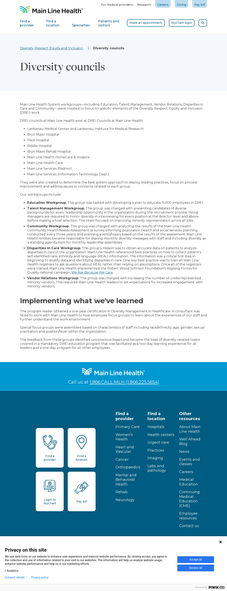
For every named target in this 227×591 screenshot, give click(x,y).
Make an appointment (145, 23)
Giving (181, 4)
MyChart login (181, 23)
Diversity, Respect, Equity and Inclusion (51, 48)
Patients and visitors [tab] (108, 23)
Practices (155, 450)
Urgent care (158, 442)
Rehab (122, 492)
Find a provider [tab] (27, 23)
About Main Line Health (190, 429)
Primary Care (128, 427)
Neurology (125, 500)
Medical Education (188, 481)
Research (144, 4)
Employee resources (188, 515)
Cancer (122, 459)
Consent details (15, 577)
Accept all (195, 559)
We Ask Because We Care (92, 272)
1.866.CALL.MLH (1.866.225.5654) (124, 382)
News (184, 451)
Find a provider (125, 416)
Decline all (195, 567)
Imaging (155, 458)
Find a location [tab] (53, 23)
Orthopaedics (128, 467)
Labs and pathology (156, 468)
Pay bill (199, 4)
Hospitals (155, 427)
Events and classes (189, 461)
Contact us (189, 526)
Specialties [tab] (81, 25)
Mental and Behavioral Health (126, 479)
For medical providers (117, 4)
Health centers (160, 434)
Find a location (156, 416)
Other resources (189, 416)
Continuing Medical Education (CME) (189, 499)
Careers (163, 4)
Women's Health (124, 437)
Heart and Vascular (125, 449)
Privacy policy (39, 577)
